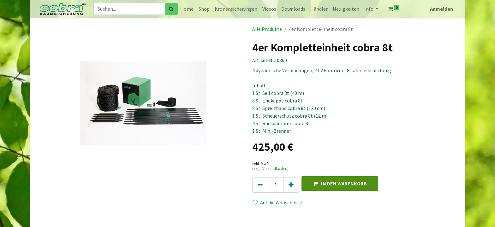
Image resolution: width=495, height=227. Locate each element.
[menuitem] (187, 9)
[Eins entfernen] (260, 185)
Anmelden (441, 9)
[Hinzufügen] (291, 185)
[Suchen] (171, 9)
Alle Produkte (267, 29)
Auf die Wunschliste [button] (277, 202)
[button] (339, 183)
